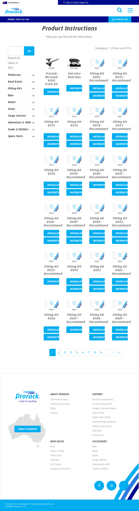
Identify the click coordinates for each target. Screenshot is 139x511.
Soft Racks (55, 464)
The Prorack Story (59, 399)
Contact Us (98, 435)
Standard (55, 459)
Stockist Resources (60, 404)
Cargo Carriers (17, 115)
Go (29, 51)
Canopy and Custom (60, 468)
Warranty (96, 430)
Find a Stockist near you (77, 3)
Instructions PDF (53, 91)
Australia (11, 2)
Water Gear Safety (101, 417)
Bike (11, 95)
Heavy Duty (56, 455)
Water (12, 102)
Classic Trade (57, 451)
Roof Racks (15, 81)
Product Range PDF (102, 404)
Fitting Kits (15, 88)
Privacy (54, 412)
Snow (11, 109)
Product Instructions (102, 399)
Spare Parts (15, 136)
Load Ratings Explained (104, 421)
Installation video (99, 88)
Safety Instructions (101, 426)
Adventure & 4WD (19, 122)
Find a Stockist (27, 429)
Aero (52, 446)
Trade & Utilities (18, 129)
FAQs (53, 408)
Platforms (14, 75)
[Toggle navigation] (130, 10)
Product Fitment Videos (104, 408)
